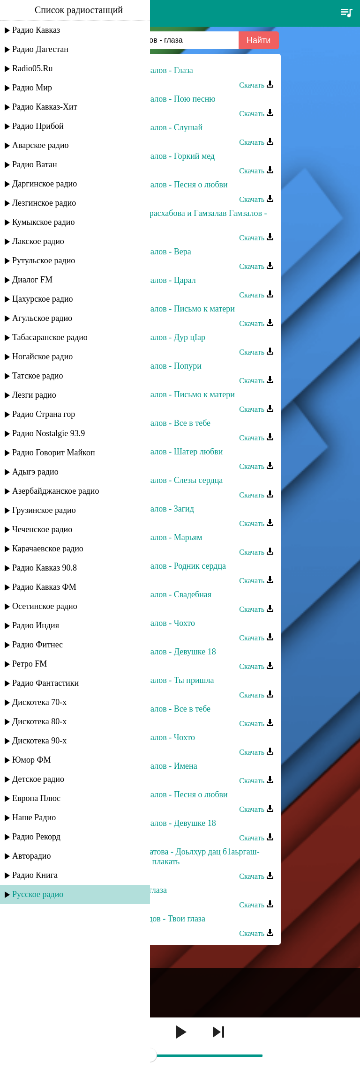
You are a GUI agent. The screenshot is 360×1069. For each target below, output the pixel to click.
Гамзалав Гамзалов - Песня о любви (163, 184)
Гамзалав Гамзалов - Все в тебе (154, 423)
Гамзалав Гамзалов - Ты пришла (156, 680)
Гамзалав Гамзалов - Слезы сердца (160, 480)
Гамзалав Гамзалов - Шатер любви (160, 451)
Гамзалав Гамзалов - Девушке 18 (157, 651)
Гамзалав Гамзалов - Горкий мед (156, 156)
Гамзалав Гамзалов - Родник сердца (162, 566)
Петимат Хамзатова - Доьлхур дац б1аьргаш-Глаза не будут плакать (179, 856)
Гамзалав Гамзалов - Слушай (150, 127)
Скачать (256, 85)
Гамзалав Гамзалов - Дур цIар (151, 337)
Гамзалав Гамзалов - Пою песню (157, 99)
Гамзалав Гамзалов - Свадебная (154, 594)
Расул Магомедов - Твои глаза (151, 918)
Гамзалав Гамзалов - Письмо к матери (166, 308)
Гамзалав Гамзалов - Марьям (150, 537)
